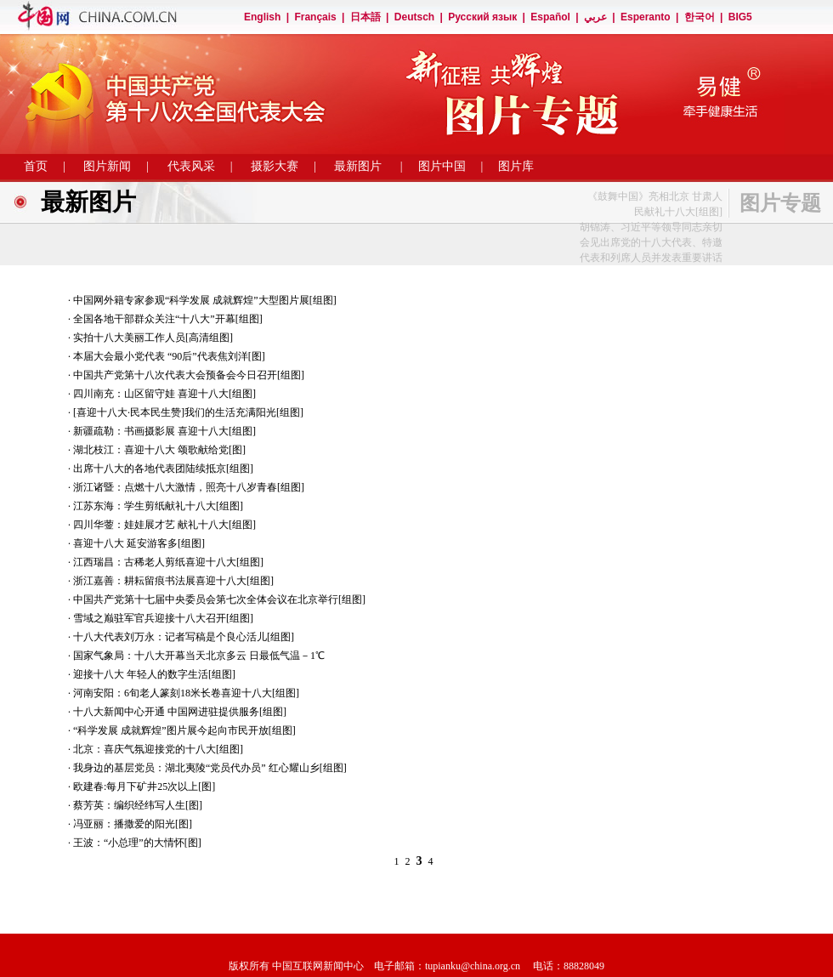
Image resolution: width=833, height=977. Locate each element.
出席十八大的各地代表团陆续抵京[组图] (163, 468)
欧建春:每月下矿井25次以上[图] (144, 786)
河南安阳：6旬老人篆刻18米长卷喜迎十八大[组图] (186, 693)
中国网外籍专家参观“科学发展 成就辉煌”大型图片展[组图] (205, 300)
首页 (36, 166)
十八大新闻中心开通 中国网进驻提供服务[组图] (179, 712)
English (262, 17)
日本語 (365, 17)
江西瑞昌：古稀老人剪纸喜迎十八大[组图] (168, 562)
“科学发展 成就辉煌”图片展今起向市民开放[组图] (184, 730)
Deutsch (414, 17)
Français (315, 17)
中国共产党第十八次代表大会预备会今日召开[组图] (188, 375)
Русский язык (482, 17)
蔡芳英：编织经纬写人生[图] (137, 805)
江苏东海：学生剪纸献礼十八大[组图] (158, 506)
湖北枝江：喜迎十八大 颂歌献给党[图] (159, 450)
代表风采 (191, 166)
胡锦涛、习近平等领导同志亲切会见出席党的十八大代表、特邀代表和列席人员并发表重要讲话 (651, 242)
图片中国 (442, 166)
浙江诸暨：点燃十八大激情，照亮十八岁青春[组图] (188, 487)
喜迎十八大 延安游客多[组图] (139, 543)
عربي (595, 17)
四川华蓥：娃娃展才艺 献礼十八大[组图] (164, 525)
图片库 (516, 166)
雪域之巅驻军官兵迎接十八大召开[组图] (163, 618)
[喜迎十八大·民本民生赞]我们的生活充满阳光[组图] (188, 412)
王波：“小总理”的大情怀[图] (137, 843)
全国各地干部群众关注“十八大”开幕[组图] (168, 319)
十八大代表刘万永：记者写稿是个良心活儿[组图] (183, 637)
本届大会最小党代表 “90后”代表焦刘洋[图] (169, 356)
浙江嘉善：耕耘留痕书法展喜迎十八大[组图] (173, 581)
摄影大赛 (274, 166)
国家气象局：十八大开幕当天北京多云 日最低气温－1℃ (199, 656)
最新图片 (358, 166)
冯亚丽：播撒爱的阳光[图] (132, 824)
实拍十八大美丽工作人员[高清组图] (153, 338)
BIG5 (740, 17)
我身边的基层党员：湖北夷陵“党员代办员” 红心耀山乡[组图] (210, 768)
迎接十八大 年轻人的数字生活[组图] (154, 674)
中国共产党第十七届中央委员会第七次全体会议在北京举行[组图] (219, 599)
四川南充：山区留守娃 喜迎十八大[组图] (164, 394)
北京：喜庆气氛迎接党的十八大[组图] (158, 749)
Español (550, 17)
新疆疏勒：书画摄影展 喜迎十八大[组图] (164, 431)
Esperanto (645, 17)
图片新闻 (107, 166)
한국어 (699, 17)
